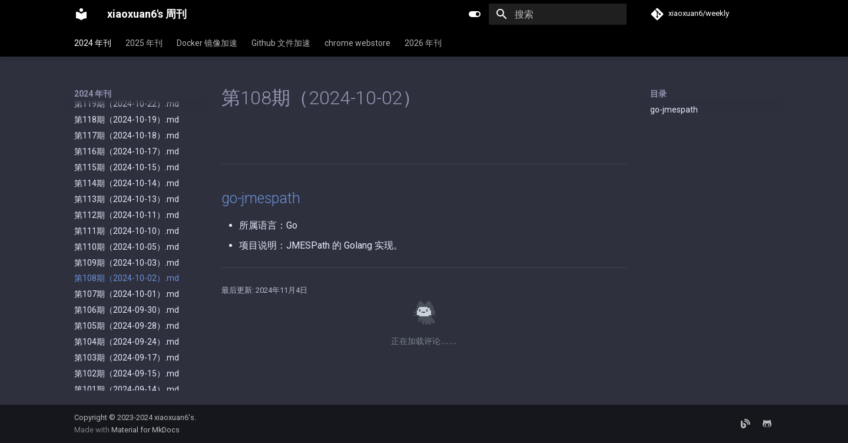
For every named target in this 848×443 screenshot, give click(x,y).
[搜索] (558, 14)
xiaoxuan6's (174, 417)
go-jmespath (674, 109)
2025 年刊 (144, 43)
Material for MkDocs (145, 429)
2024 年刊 (92, 43)
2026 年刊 (423, 43)
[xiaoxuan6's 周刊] (81, 14)
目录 (658, 93)
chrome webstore (357, 43)
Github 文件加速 (280, 43)
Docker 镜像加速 (207, 43)
